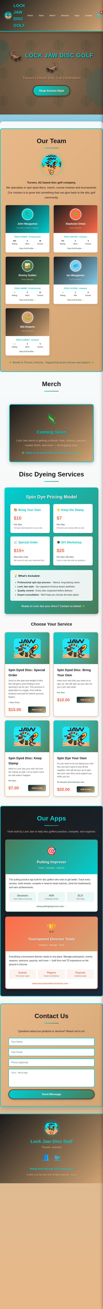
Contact (88, 15)
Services (65, 15)
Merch (52, 15)
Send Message (51, 1097)
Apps (77, 15)
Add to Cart (37, 710)
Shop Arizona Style (51, 90)
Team (41, 15)
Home (30, 15)
